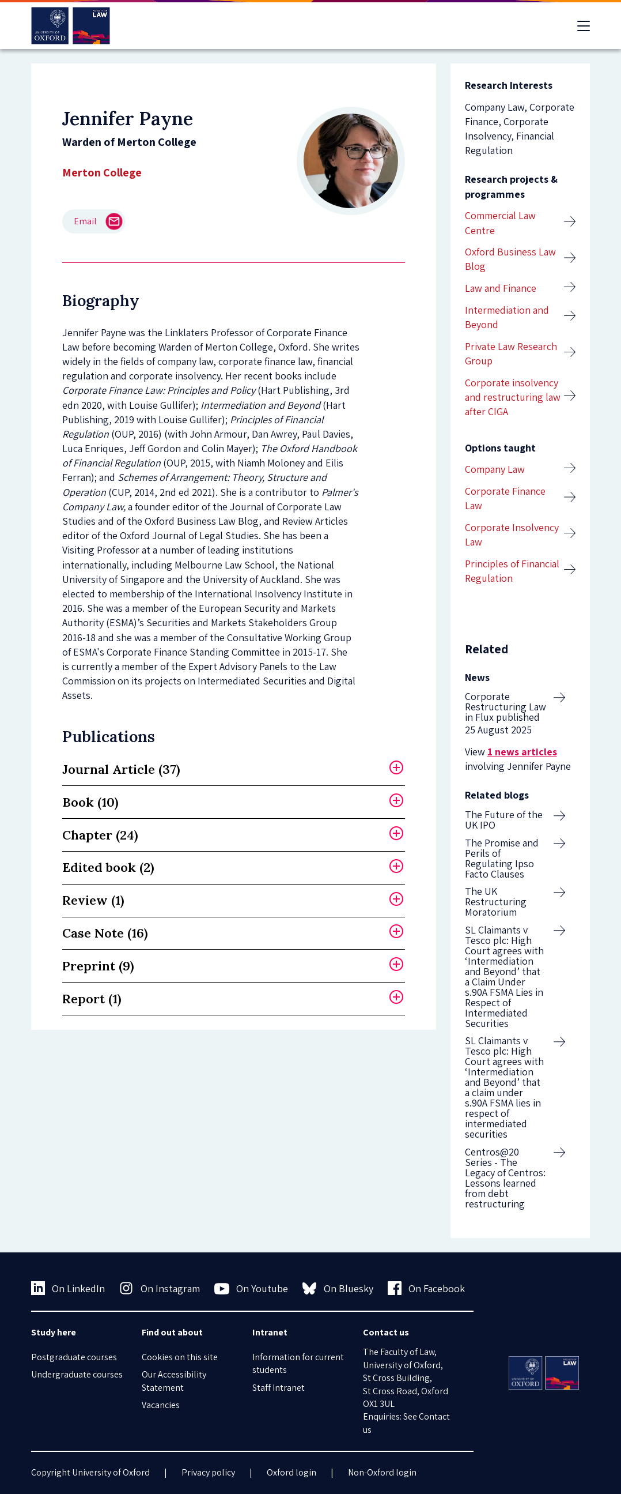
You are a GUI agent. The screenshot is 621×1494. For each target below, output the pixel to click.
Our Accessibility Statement (174, 1380)
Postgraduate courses (74, 1357)
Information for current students (298, 1363)
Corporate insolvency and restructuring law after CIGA (513, 397)
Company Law (495, 469)
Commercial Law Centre (500, 222)
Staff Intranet (278, 1388)
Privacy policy (208, 1472)
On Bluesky (337, 1288)
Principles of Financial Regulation (512, 571)
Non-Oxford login (382, 1472)
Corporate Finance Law (505, 498)
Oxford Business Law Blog (510, 259)
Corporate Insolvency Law (512, 534)
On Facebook (426, 1288)
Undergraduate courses (77, 1374)
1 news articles (522, 751)
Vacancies (161, 1405)
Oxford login (291, 1472)
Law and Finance (500, 288)
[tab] (233, 769)
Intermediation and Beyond (507, 317)
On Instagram (159, 1288)
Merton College (102, 172)
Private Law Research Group (511, 353)
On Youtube (251, 1288)
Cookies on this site (180, 1357)
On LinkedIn (68, 1288)
